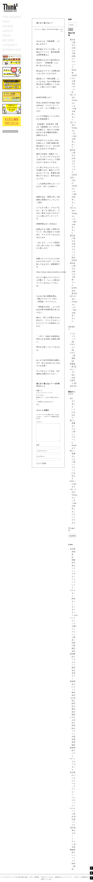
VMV (6, 21)
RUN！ (73, 481)
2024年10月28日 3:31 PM (44, 392)
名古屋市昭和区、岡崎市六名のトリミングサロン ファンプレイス (72, 568)
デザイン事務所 (72, 355)
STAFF (6, 35)
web (71, 386)
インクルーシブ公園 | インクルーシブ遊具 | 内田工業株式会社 (73, 634)
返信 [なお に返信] (37, 404)
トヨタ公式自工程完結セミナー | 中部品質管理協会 (72, 731)
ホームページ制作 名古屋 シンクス (73, 816)
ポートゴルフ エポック (73, 764)
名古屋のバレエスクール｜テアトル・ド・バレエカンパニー (72, 789)
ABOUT (7, 30)
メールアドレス (42, 450)
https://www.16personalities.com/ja (51, 272)
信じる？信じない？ (44, 23)
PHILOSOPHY (11, 16)
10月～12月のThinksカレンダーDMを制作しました (73, 191)
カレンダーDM (72, 372)
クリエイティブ (72, 336)
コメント (39, 422)
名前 (38, 445)
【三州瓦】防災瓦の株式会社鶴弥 (72, 706)
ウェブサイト (40, 456)
